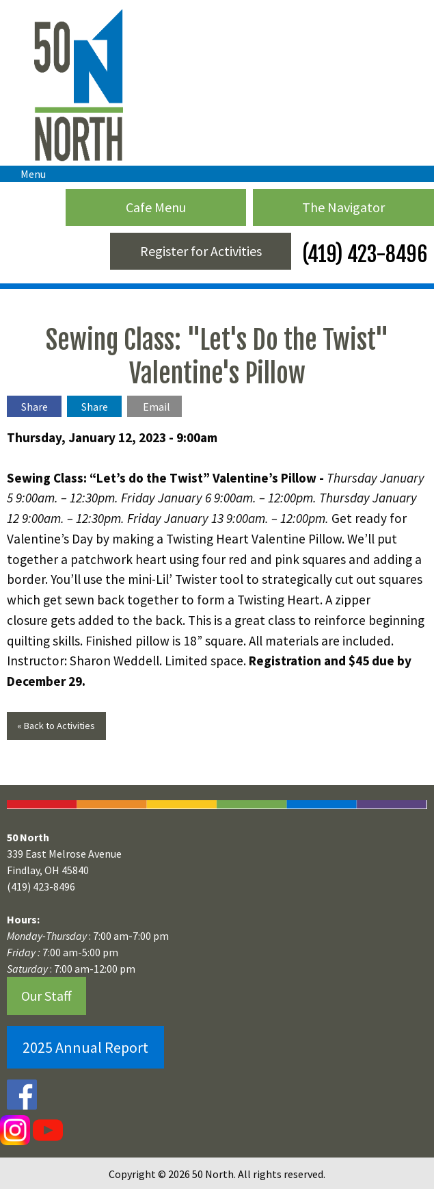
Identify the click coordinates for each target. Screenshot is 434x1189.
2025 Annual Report (85, 1047)
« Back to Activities (56, 725)
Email (156, 406)
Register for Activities (201, 250)
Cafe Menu (156, 207)
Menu (26, 174)
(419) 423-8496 (362, 254)
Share (34, 406)
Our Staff (46, 995)
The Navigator (343, 207)
